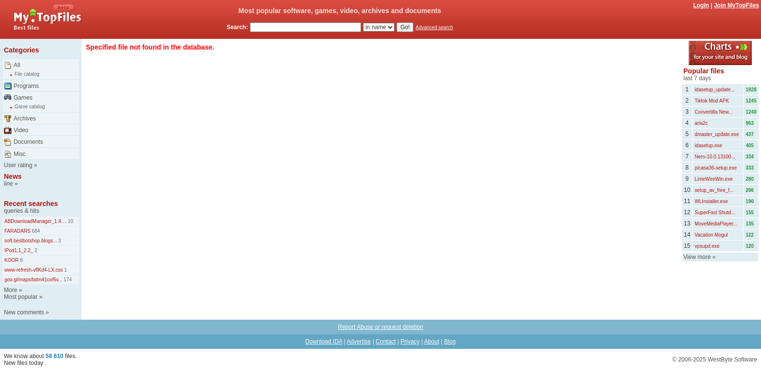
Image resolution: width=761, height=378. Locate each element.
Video (21, 130)
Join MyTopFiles (736, 5)
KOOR (11, 260)
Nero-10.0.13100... (715, 156)
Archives (25, 118)
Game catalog (30, 106)
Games (23, 97)
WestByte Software (732, 359)
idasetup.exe (708, 145)
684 (35, 231)
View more (697, 257)
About (431, 341)
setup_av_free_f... (714, 190)
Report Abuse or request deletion (380, 327)
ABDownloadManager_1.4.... (35, 221)
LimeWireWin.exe (713, 179)
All (17, 65)
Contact (386, 341)
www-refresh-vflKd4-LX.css (33, 270)
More (10, 290)
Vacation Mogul (711, 235)
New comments (24, 312)
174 (66, 279)
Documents (28, 141)
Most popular (20, 296)
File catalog (27, 74)
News (13, 176)
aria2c (701, 123)
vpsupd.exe (707, 246)
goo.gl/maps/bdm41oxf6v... (33, 279)
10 (69, 221)
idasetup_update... (714, 89)
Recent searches (31, 203)
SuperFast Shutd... (715, 212)
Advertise (359, 341)
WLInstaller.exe (711, 201)
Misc (20, 154)
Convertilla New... (713, 112)
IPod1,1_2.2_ (18, 250)
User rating (18, 165)
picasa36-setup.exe (716, 168)
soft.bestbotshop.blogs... (30, 240)
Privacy (409, 341)
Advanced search (434, 27)
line (8, 183)
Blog (450, 341)
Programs (26, 86)
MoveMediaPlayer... (716, 223)
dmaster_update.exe (717, 134)
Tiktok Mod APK (712, 100)
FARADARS (17, 231)
